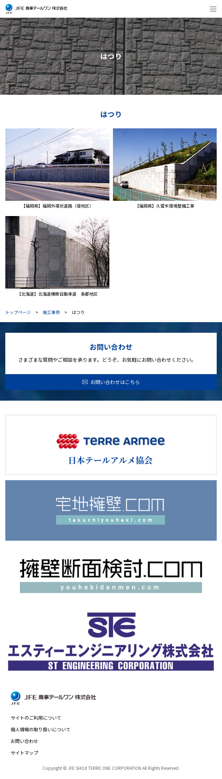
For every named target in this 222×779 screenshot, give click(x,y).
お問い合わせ (24, 741)
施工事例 (51, 312)
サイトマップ (24, 752)
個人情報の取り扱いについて (40, 729)
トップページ (18, 312)
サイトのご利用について (36, 717)
